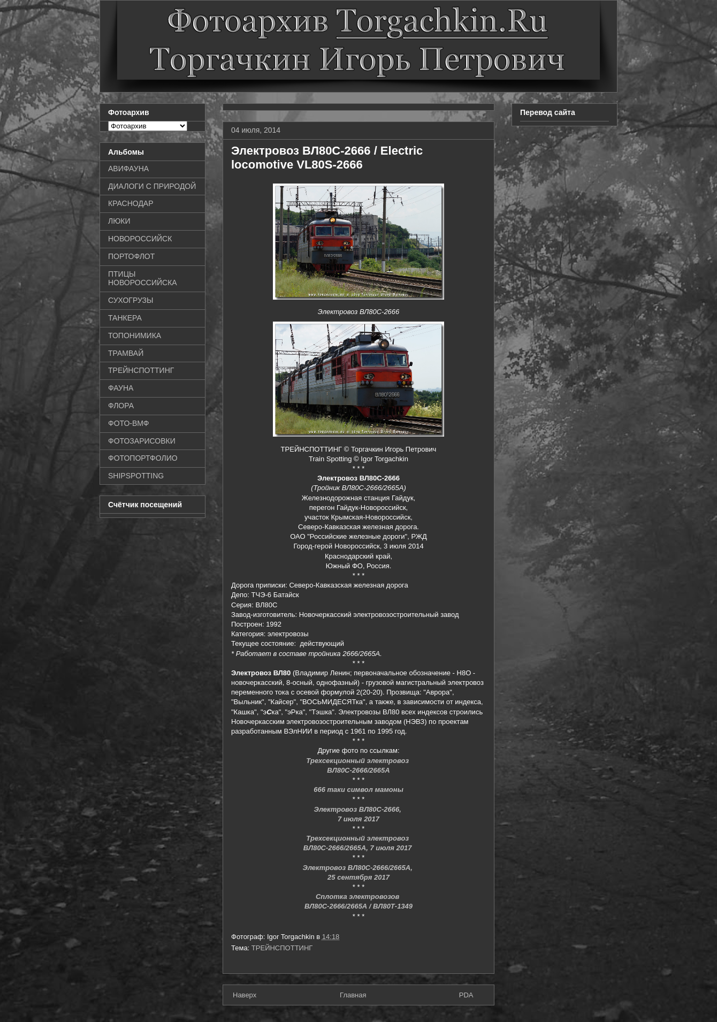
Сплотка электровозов (358, 897)
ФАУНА (120, 388)
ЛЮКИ (119, 221)
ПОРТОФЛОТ (131, 256)
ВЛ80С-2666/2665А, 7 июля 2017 (358, 848)
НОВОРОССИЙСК (140, 238)
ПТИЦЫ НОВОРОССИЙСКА (142, 278)
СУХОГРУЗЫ (130, 300)
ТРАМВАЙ (125, 353)
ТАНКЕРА (125, 318)
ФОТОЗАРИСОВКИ (142, 441)
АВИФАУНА (128, 168)
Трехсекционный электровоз (358, 838)
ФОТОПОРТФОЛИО (143, 458)
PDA (466, 995)
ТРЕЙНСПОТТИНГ (282, 948)
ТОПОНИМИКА (134, 335)
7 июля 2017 (358, 819)
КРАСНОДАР (131, 203)
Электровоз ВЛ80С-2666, (358, 809)
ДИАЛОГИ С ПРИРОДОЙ (152, 186)
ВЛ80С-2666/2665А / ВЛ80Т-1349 (358, 906)
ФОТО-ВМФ (128, 423)
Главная (353, 995)
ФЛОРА (121, 405)
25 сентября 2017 (358, 877)
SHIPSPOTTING (136, 475)
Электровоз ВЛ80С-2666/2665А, (359, 868)
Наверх (244, 995)
